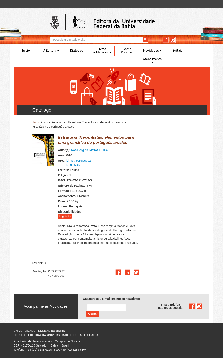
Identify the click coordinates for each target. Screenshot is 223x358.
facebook (166, 40)
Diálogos (76, 50)
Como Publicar (127, 50)
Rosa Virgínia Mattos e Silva (89, 150)
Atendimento (152, 60)
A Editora (51, 50)
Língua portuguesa (78, 160)
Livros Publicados (101, 50)
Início (26, 50)
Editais (177, 50)
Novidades (152, 50)
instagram (173, 40)
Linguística (73, 164)
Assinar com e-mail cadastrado (92, 314)
